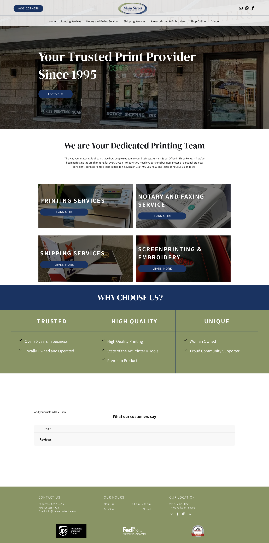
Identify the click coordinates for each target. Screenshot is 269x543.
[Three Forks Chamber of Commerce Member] (198, 531)
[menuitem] (52, 21)
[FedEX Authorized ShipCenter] (134, 531)
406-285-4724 (51, 507)
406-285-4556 (56, 504)
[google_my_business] (190, 514)
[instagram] (184, 514)
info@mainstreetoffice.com (61, 511)
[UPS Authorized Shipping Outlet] (71, 531)
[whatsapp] (246, 8)
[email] (240, 8)
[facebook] (252, 8)
